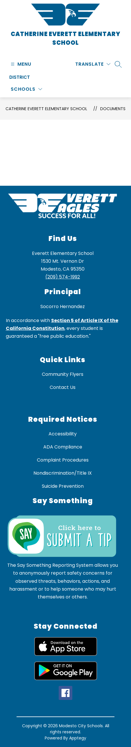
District (19, 77)
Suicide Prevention (63, 486)
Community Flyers (62, 374)
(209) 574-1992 (62, 277)
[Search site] (118, 64)
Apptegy (77, 738)
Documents (112, 109)
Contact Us (63, 387)
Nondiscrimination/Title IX (62, 473)
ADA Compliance (62, 447)
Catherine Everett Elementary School (46, 109)
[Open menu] (20, 64)
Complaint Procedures (63, 460)
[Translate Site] (93, 64)
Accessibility (63, 433)
